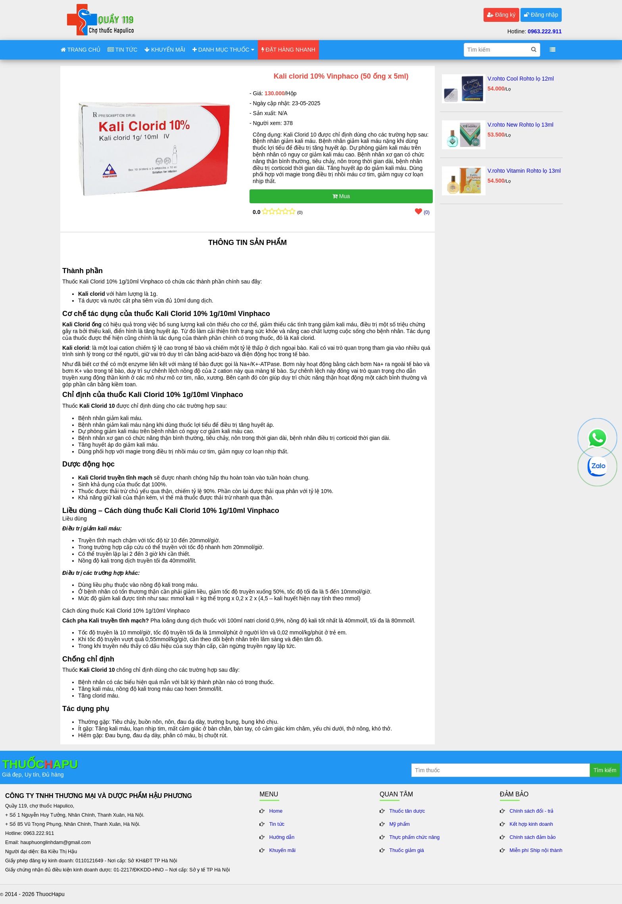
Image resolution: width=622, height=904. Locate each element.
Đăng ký (501, 15)
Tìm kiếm (604, 770)
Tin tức (276, 824)
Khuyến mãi (282, 850)
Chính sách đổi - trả (532, 811)
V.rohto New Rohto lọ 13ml (520, 124)
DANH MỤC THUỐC (223, 49)
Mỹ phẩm (400, 824)
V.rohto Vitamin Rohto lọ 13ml (524, 171)
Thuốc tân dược (407, 811)
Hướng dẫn (282, 837)
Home (276, 811)
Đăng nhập (541, 15)
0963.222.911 (545, 31)
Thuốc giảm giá (407, 850)
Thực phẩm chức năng (415, 837)
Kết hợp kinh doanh (531, 824)
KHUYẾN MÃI (164, 49)
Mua (341, 196)
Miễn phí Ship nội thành (536, 850)
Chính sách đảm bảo (533, 837)
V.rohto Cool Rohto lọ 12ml (521, 78)
